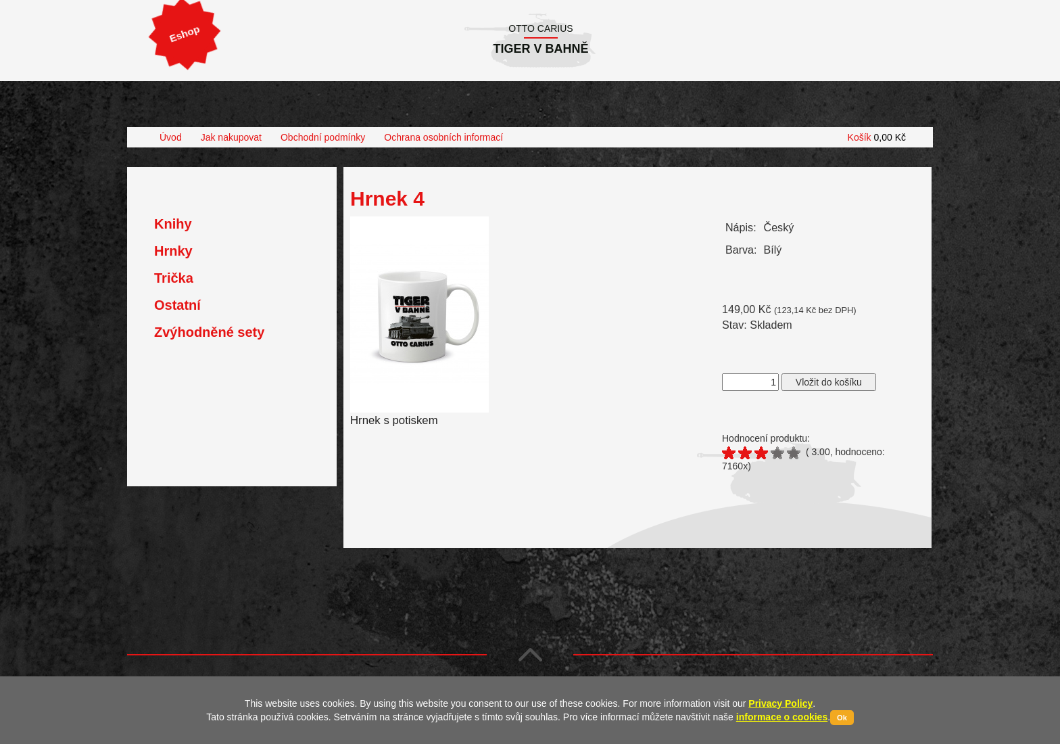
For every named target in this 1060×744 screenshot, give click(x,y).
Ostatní (177, 305)
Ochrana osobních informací (443, 137)
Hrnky (173, 250)
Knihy (173, 223)
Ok (842, 718)
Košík (877, 137)
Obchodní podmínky (323, 137)
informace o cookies (781, 717)
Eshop (184, 34)
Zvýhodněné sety (209, 332)
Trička (173, 278)
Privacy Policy (780, 703)
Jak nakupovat (231, 137)
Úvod (171, 137)
